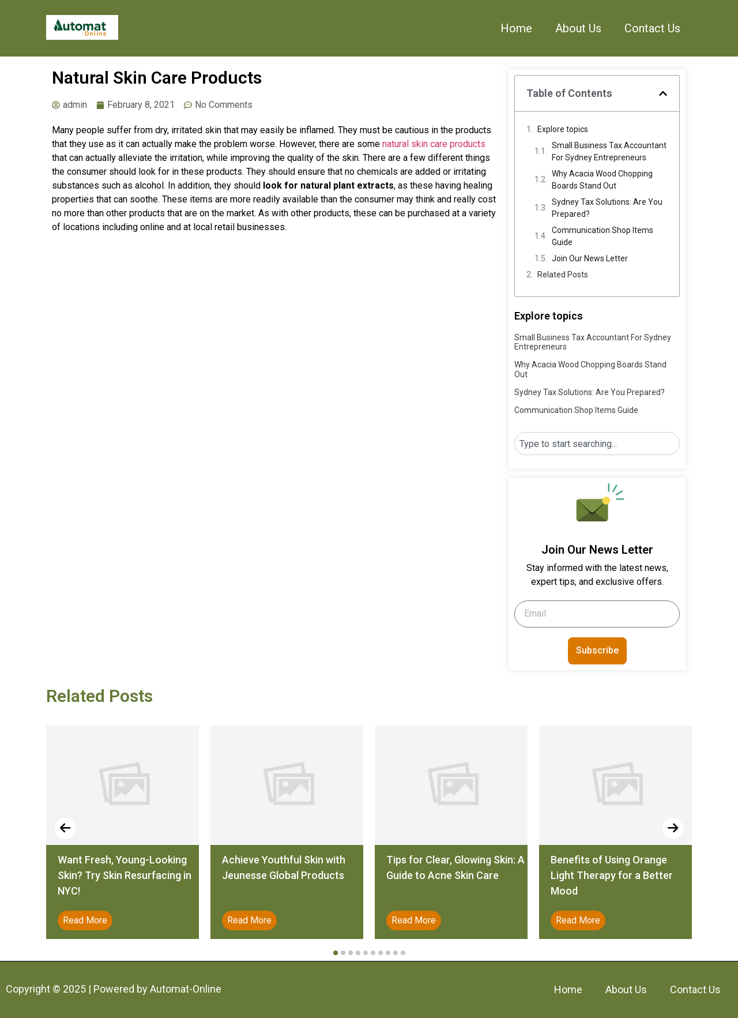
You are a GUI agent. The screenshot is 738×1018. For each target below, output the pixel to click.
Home (516, 28)
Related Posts (562, 274)
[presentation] (65, 828)
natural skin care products (433, 143)
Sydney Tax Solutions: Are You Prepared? (607, 208)
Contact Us (652, 28)
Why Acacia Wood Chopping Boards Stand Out (602, 179)
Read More (85, 920)
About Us (578, 28)
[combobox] (597, 443)
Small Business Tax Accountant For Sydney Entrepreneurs (609, 151)
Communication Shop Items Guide (602, 236)
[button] (663, 93)
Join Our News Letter (590, 258)
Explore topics (562, 129)
